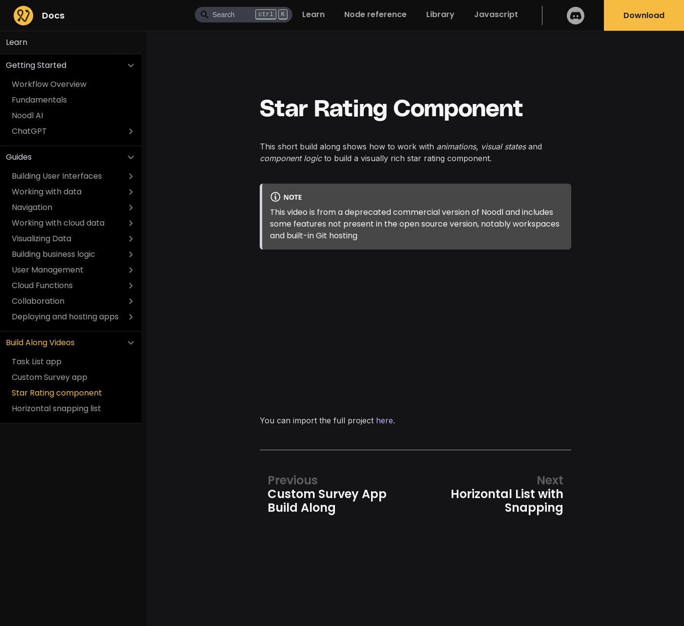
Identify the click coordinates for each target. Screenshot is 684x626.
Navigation (32, 207)
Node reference (375, 14)
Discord (575, 15)
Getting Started (36, 65)
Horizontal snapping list (56, 408)
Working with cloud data (58, 223)
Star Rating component (57, 392)
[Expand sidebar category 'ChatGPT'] (131, 131)
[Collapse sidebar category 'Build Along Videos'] (131, 343)
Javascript (496, 14)
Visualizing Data (41, 238)
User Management (47, 269)
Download (643, 15)
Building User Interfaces (57, 176)
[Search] (243, 14)
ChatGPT (29, 131)
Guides (19, 157)
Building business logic (53, 254)
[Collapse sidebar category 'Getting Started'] (131, 65)
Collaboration (38, 301)
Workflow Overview (49, 84)
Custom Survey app (49, 377)
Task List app (37, 361)
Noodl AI (27, 115)
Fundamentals (39, 99)
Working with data (47, 191)
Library (440, 14)
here (384, 420)
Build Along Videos (40, 342)
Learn (313, 14)
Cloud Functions (42, 285)
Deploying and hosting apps (65, 316)
